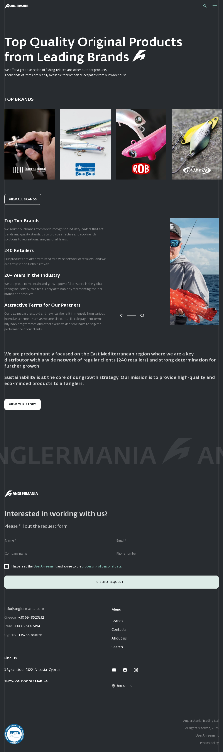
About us (119, 638)
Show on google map (26, 681)
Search (117, 647)
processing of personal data (102, 566)
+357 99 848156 (23, 635)
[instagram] (136, 670)
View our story (22, 404)
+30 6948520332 (24, 617)
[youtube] (114, 670)
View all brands (23, 199)
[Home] (16, 6)
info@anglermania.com (24, 609)
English (119, 685)
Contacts (119, 630)
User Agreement (45, 566)
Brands (117, 621)
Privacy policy (209, 743)
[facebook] (125, 670)
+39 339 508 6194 (22, 626)
